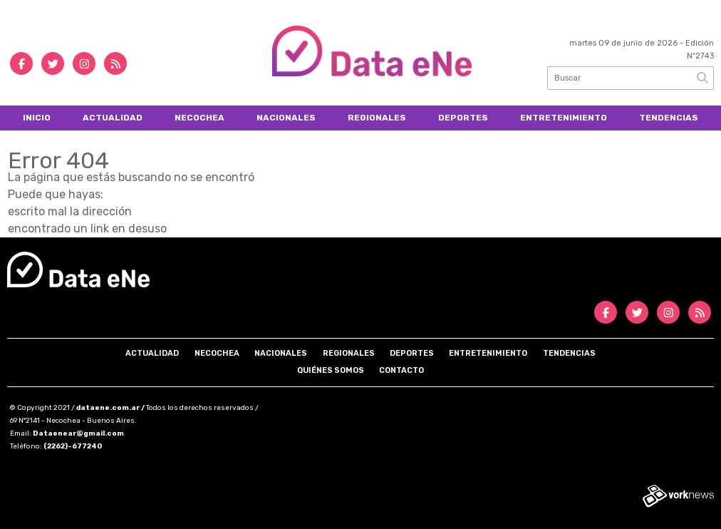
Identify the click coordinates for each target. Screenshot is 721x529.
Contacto (401, 370)
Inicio (37, 118)
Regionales (377, 118)
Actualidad (112, 118)
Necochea (199, 118)
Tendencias (668, 118)
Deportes (463, 118)
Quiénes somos (330, 370)
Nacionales (286, 118)
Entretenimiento (563, 118)
